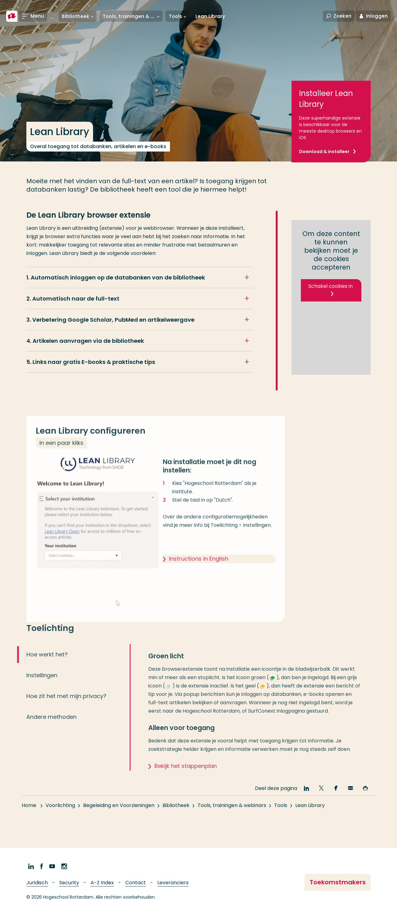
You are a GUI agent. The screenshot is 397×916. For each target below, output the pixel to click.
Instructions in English (198, 565)
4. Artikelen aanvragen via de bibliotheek (85, 341)
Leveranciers (173, 882)
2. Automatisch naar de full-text (72, 298)
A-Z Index (102, 882)
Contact (135, 882)
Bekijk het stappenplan (185, 772)
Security (69, 882)
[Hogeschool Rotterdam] (11, 16)
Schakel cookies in (330, 286)
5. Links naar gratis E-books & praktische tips (90, 362)
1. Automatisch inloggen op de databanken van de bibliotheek (115, 277)
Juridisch (37, 882)
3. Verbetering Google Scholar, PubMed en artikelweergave (110, 320)
